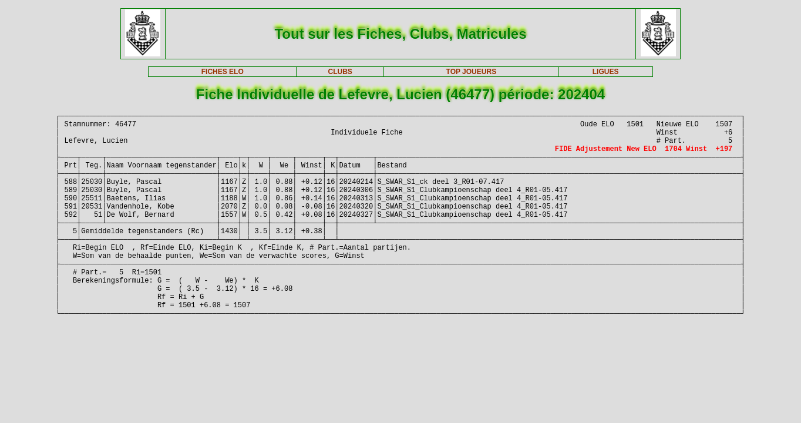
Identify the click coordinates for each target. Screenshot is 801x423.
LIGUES (606, 72)
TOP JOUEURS (471, 72)
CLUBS (340, 72)
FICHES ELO (222, 72)
